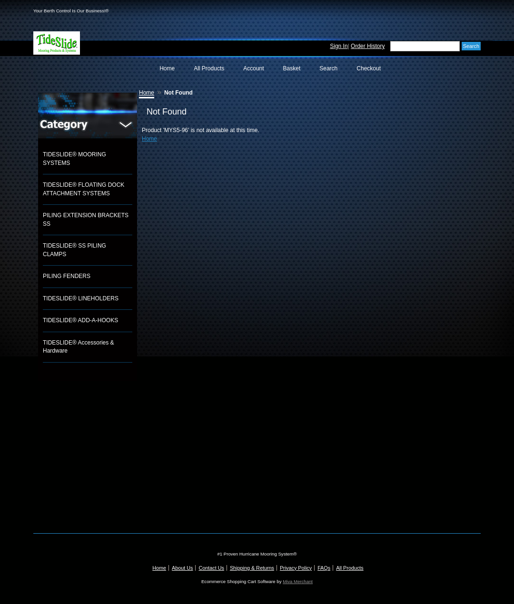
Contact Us (211, 568)
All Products (209, 68)
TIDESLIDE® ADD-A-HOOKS (80, 320)
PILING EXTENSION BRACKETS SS (85, 219)
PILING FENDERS (66, 276)
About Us (182, 568)
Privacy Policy (296, 568)
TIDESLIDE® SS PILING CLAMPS (74, 250)
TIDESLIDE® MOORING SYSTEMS (74, 158)
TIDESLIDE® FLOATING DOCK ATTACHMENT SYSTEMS (83, 189)
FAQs (323, 568)
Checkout (368, 68)
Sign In (338, 46)
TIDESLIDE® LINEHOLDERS (81, 298)
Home (167, 68)
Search (328, 68)
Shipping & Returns (252, 568)
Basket (292, 68)
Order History (368, 46)
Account (253, 68)
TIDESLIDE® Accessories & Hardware (78, 347)
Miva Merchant (298, 581)
